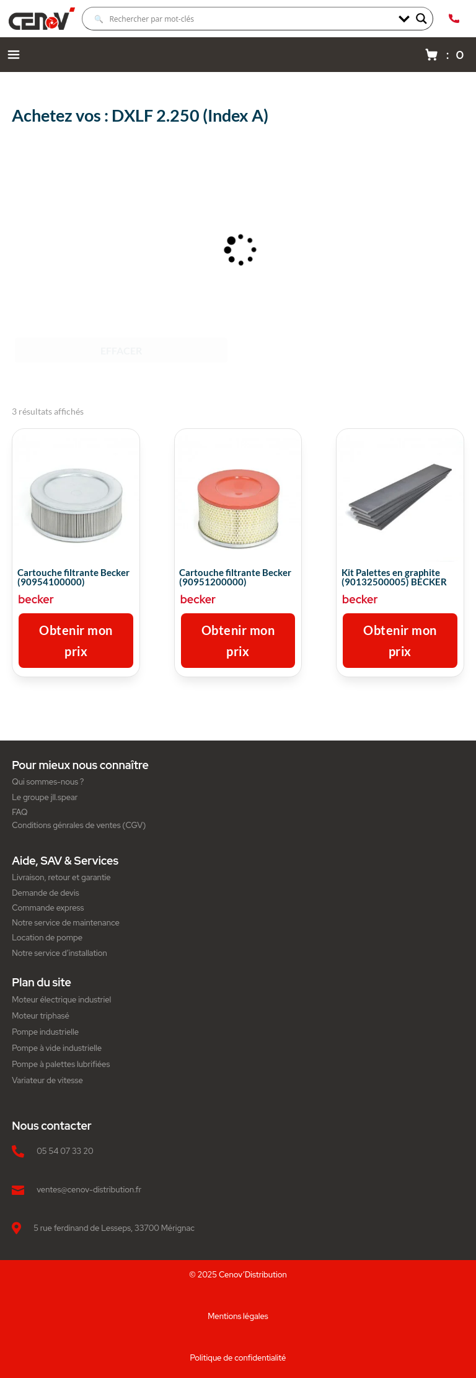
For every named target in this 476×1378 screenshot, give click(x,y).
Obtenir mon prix (76, 641)
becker (35, 599)
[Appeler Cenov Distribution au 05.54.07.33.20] (453, 18)
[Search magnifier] (421, 18)
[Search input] (243, 18)
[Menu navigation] (13, 54)
